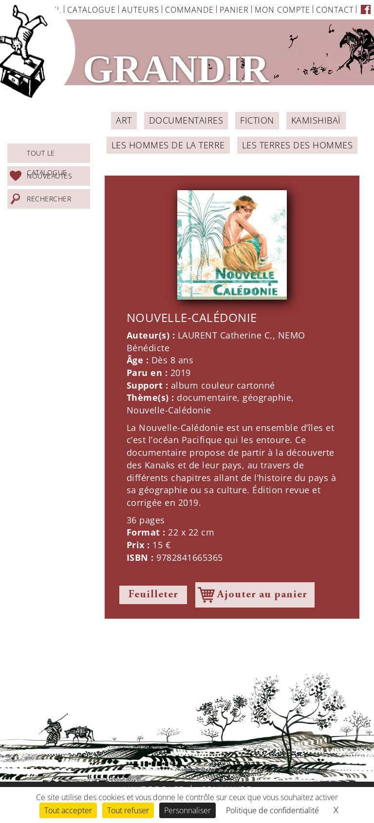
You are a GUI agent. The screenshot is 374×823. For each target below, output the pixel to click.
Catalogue (91, 9)
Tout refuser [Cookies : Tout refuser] (128, 810)
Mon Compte (282, 9)
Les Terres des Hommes (297, 145)
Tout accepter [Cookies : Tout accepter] (68, 810)
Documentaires (186, 120)
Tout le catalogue (47, 155)
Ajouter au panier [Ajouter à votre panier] (262, 595)
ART (124, 120)
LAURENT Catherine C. (225, 335)
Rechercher (49, 198)
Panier (234, 9)
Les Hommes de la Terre (168, 145)
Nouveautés (49, 175)
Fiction (257, 120)
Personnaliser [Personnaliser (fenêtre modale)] (187, 810)
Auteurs (140, 9)
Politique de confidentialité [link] (272, 810)
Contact (335, 9)
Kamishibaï (316, 120)
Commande (189, 9)
